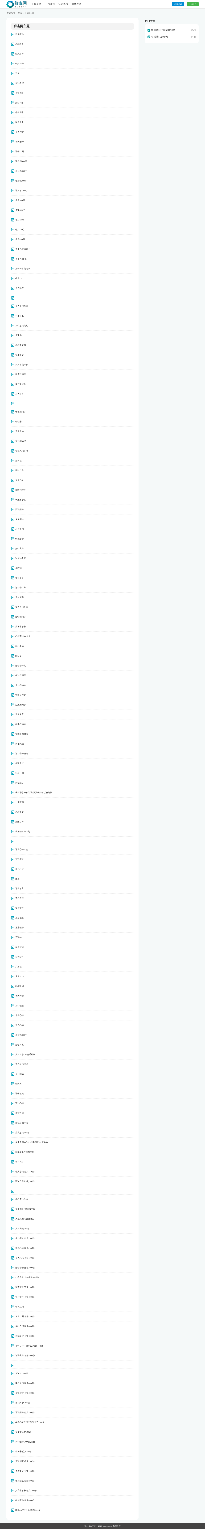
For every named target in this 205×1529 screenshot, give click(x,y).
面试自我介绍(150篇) (24, 1181)
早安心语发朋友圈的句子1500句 (30, 1422)
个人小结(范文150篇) (24, 1171)
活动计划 (19, 773)
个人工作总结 (21, 306)
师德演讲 (19, 783)
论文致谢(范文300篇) (24, 1393)
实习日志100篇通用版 (25, 1054)
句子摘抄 (19, 519)
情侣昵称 (19, 34)
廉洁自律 (19, 1113)
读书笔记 (19, 1093)
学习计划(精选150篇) (24, 1316)
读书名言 (19, 578)
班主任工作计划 (22, 831)
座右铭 (18, 568)
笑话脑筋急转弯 (159, 37)
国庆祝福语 (20, 374)
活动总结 (63, 4)
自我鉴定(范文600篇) (24, 1336)
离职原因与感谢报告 (24, 1219)
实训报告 (19, 908)
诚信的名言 (20, 558)
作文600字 (20, 220)
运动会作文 (20, 665)
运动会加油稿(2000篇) (25, 1267)
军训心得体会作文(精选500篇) (29, 1345)
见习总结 (19, 976)
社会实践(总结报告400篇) (27, 1277)
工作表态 (19, 898)
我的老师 (19, 646)
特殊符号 (19, 63)
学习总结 (19, 1306)
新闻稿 (18, 460)
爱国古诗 (19, 431)
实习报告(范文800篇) (24, 1297)
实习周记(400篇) (22, 1228)
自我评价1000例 (22, 1402)
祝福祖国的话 (21, 734)
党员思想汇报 (21, 451)
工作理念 (19, 1005)
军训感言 (19, 888)
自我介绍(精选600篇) (24, 1326)
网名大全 (19, 122)
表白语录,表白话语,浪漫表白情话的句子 (33, 792)
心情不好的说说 (22, 636)
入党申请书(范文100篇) (26, 1490)
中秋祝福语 (20, 675)
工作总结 (36, 4)
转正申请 (19, 355)
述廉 (17, 879)
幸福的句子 (20, 412)
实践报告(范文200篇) (24, 1238)
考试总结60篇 (21, 1373)
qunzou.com (107, 1526)
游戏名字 (19, 83)
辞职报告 (19, 509)
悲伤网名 (19, 102)
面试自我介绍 (21, 1123)
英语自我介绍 (21, 607)
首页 (20, 13)
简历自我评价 (21, 364)
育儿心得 (19, 1103)
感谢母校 (19, 763)
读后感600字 (21, 1035)
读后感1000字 (21, 190)
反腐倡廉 (19, 918)
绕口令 (18, 656)
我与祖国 (19, 986)
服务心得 (19, 869)
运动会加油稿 (21, 753)
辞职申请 (19, 812)
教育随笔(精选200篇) (24, 1481)
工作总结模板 (21, 1064)
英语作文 (19, 132)
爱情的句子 (20, 617)
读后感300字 (21, 161)
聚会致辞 (19, 947)
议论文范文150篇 (23, 1432)
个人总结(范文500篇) (24, 1258)
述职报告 (19, 859)
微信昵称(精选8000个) (25, 1500)
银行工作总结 (21, 1199)
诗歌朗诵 (19, 1074)
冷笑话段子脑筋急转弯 (163, 30)
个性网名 (19, 112)
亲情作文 (19, 480)
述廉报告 (19, 927)
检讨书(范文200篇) (23, 1451)
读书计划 (19, 151)
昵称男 (18, 1084)
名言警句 (19, 529)
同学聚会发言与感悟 (24, 1152)
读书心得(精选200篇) (24, 1248)
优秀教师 (19, 996)
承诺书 (18, 335)
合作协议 (19, 288)
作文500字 (20, 229)
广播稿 (18, 966)
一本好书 (19, 316)
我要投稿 (178, 4)
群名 (17, 73)
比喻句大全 (20, 490)
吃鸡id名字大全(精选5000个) (28, 1510)
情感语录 (19, 539)
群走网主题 (29, 13)
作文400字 (20, 239)
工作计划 (50, 4)
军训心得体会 (21, 849)
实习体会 (19, 1162)
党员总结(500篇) (22, 1132)
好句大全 (19, 548)
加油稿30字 (20, 441)
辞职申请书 (20, 345)
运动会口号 (20, 587)
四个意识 (19, 743)
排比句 (18, 278)
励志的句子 (20, 704)
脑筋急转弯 (20, 384)
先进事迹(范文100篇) (24, 1471)
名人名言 (19, 394)
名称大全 (19, 44)
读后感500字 (21, 171)
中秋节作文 (20, 695)
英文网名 (19, 93)
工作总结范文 (21, 325)
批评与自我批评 (22, 268)
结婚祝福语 (20, 724)
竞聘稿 (18, 937)
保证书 (18, 421)
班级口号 (19, 822)
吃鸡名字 (19, 54)
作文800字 (20, 210)
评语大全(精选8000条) (25, 1355)
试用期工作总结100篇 (25, 1209)
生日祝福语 (20, 685)
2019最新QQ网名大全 (25, 1442)
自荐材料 (19, 957)
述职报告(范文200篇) (24, 1412)
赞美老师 (19, 141)
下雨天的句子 (21, 259)
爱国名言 (19, 714)
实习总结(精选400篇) (24, 1383)
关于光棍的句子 (22, 249)
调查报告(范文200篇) (24, 1287)
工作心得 (19, 1025)
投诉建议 (193, 4)
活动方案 (19, 1044)
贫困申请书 (20, 626)
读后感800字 (21, 181)
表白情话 (19, 597)
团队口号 (19, 470)
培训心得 (19, 1015)
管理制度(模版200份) (24, 1461)
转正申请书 (20, 499)
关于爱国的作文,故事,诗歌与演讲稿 (31, 1142)
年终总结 (76, 4)
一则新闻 (19, 802)
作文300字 (20, 200)
